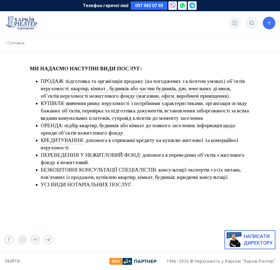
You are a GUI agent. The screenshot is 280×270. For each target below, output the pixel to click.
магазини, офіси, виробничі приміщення (182, 96)
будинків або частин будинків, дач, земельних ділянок (169, 88)
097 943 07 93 (149, 5)
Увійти (12, 261)
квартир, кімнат (89, 88)
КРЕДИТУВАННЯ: (62, 140)
